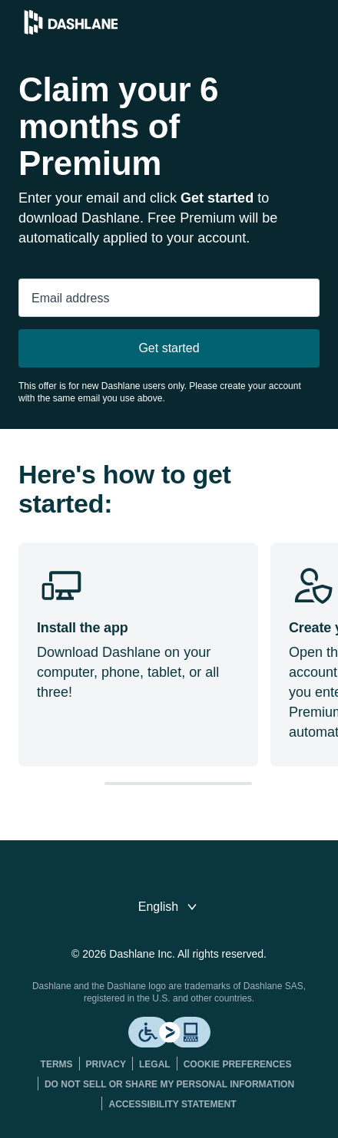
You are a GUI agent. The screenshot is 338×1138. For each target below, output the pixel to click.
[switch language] (169, 907)
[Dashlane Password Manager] (71, 30)
